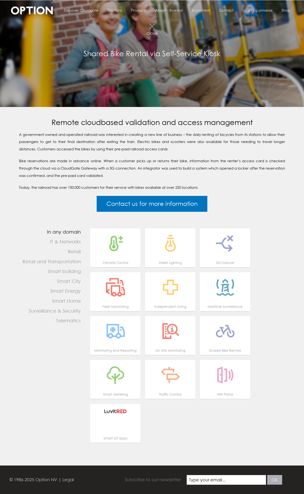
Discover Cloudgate (94, 10)
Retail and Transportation (52, 261)
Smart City (69, 281)
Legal (68, 479)
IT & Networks (65, 241)
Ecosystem (207, 10)
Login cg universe (260, 10)
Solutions (126, 10)
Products (148, 10)
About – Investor (177, 10)
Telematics (68, 320)
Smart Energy (65, 291)
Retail (74, 251)
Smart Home (66, 301)
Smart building (64, 271)
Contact (230, 10)
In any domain (64, 232)
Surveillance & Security (55, 311)
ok (274, 479)
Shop (286, 10)
